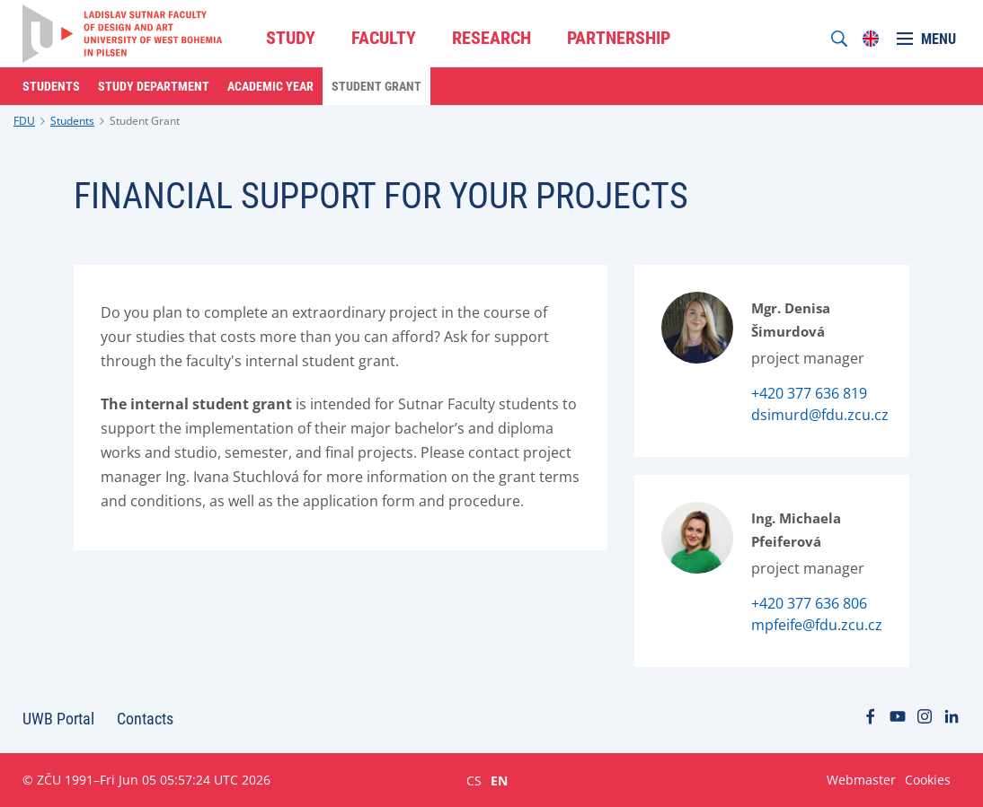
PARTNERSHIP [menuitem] (618, 37)
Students (72, 120)
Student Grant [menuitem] (376, 86)
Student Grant (145, 120)
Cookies (928, 779)
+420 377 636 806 (809, 603)
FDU (24, 120)
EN (499, 780)
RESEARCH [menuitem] (491, 37)
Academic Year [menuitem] (270, 86)
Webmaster (861, 779)
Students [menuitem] (51, 86)
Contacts (145, 718)
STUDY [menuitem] (290, 37)
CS (474, 780)
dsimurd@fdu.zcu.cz (820, 415)
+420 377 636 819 (809, 393)
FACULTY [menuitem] (383, 37)
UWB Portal (58, 718)
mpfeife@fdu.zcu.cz (816, 625)
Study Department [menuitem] (153, 86)
